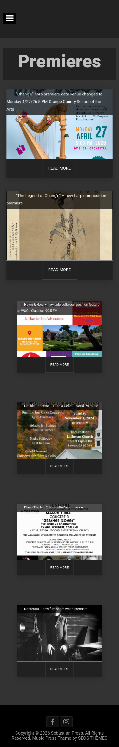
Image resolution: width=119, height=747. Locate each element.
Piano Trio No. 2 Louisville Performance (54, 512)
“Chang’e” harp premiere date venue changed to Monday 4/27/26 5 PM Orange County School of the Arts (54, 102)
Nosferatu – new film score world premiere (56, 613)
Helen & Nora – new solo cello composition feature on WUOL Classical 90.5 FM (58, 312)
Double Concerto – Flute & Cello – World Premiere (61, 410)
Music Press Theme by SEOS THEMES (70, 738)
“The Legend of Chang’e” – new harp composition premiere (56, 200)
